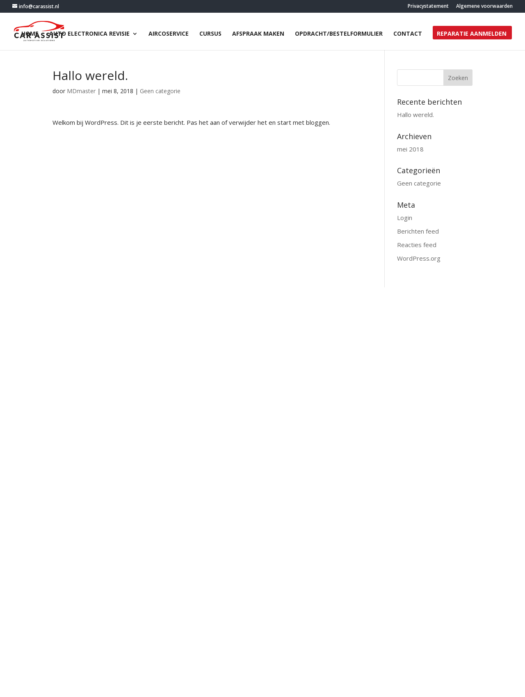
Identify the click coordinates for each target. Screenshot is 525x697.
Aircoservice (168, 34)
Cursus (210, 34)
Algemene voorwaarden (484, 6)
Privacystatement (428, 6)
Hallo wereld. (415, 114)
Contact (407, 34)
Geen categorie (160, 91)
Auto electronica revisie (89, 34)
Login (404, 217)
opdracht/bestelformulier (339, 34)
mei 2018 (410, 149)
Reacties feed (416, 245)
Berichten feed (418, 231)
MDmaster (81, 91)
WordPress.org (419, 258)
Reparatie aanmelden (472, 34)
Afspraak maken (258, 34)
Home (30, 34)
